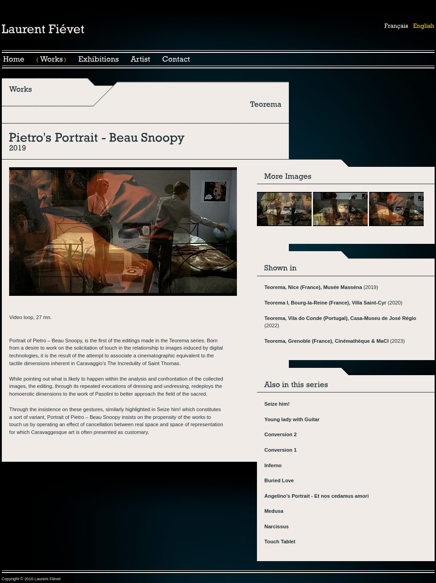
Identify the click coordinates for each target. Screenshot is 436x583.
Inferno (273, 465)
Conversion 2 (280, 434)
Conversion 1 (280, 450)
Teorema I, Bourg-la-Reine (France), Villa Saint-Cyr (325, 302)
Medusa (273, 511)
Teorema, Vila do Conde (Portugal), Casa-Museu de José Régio (340, 318)
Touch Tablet (279, 541)
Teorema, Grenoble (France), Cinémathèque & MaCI (326, 341)
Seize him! (276, 404)
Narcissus (276, 526)
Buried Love (279, 480)
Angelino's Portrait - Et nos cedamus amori (316, 496)
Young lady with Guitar (291, 419)
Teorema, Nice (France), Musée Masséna (313, 287)
